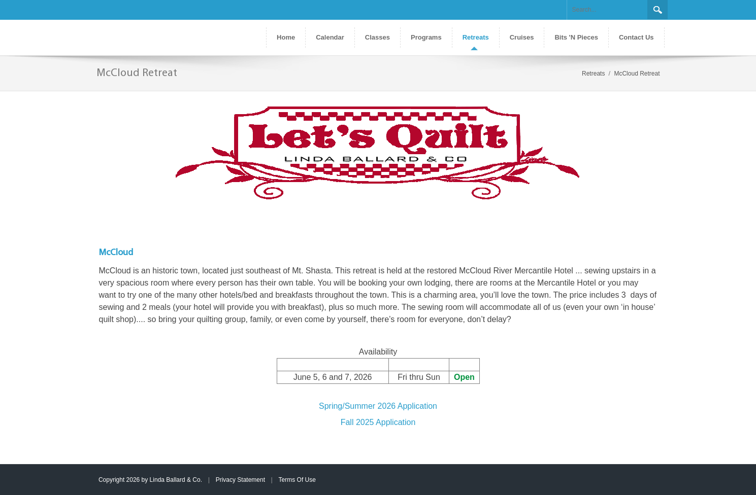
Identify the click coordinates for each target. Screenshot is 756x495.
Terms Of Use (297, 479)
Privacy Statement (240, 479)
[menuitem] (475, 37)
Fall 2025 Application (378, 422)
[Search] (607, 10)
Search (657, 9)
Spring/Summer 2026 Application (378, 406)
